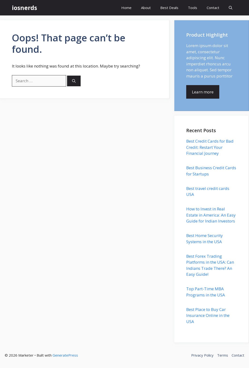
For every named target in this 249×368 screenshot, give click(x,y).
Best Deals (169, 7)
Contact (213, 7)
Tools (192, 7)
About (146, 7)
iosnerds (24, 8)
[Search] (74, 81)
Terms (222, 355)
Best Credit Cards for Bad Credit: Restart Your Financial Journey (210, 147)
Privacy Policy (202, 355)
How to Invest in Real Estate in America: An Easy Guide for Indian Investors (211, 215)
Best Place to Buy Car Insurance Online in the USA (207, 315)
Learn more (203, 92)
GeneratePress (65, 355)
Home (126, 7)
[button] (230, 7)
